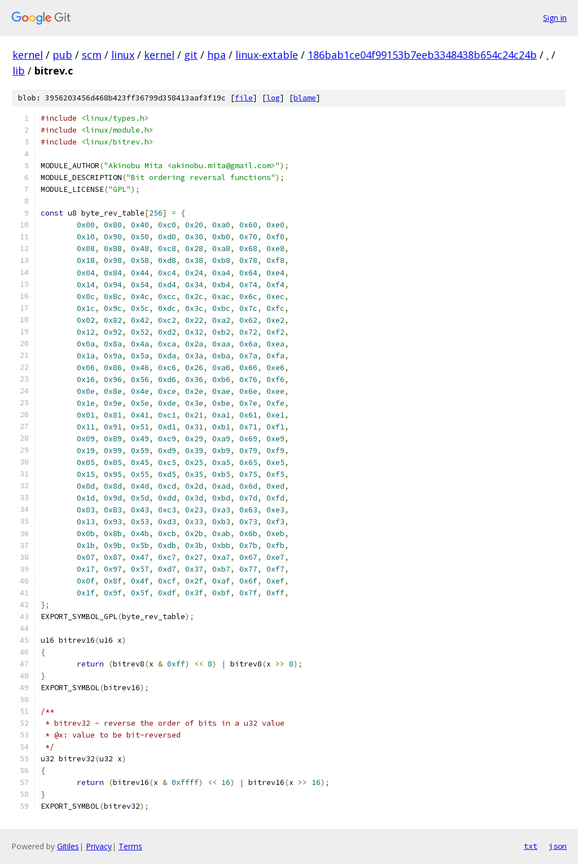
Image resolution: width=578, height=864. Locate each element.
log (273, 98)
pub (62, 55)
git (191, 55)
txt (530, 846)
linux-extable (266, 55)
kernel (27, 55)
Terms (130, 846)
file (244, 98)
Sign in (555, 17)
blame (305, 98)
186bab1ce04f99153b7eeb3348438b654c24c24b (422, 55)
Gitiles (68, 846)
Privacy (99, 846)
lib (18, 70)
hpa (216, 55)
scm (92, 55)
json (558, 846)
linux (122, 55)
